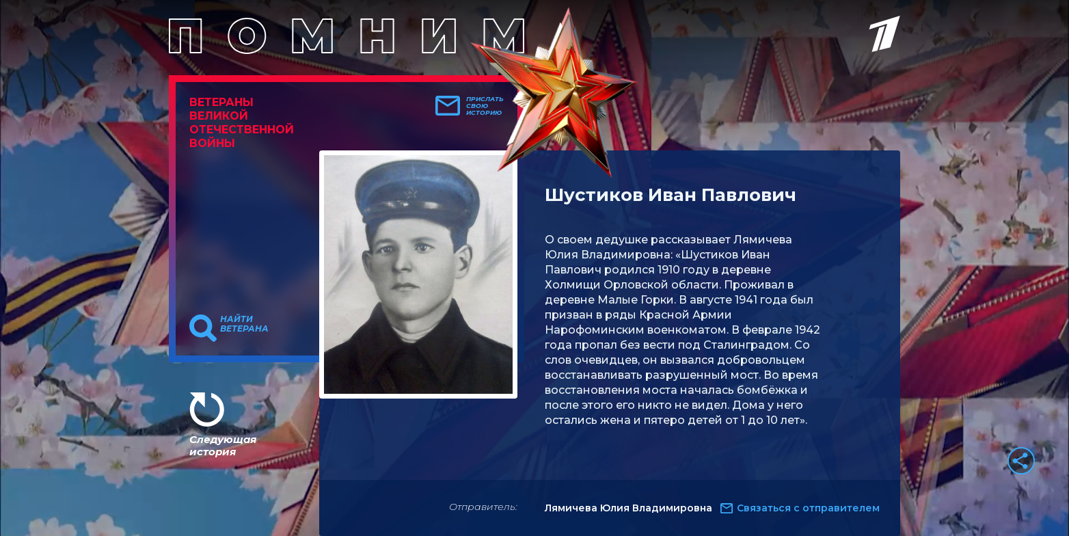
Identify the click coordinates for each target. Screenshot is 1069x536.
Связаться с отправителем (808, 508)
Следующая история (222, 445)
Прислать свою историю (485, 106)
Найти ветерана (244, 324)
